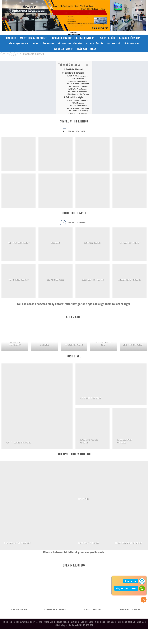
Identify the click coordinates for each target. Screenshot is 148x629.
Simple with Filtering (74, 72)
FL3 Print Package (80, 89)
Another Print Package (80, 94)
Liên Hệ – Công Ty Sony (43, 43)
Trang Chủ (11, 38)
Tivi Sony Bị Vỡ (113, 43)
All (64, 131)
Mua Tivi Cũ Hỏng (107, 38)
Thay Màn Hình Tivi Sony (61, 38)
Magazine (80, 78)
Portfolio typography (80, 76)
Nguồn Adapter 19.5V (86, 48)
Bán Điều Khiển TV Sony (129, 38)
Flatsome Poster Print (81, 83)
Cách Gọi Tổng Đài (94, 43)
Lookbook (80, 131)
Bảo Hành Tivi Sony (86, 38)
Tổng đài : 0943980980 (126, 588)
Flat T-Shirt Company (80, 86)
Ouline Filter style (74, 97)
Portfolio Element (74, 69)
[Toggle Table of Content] (86, 64)
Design (71, 131)
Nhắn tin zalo (130, 581)
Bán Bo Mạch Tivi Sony (19, 43)
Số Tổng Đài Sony (131, 43)
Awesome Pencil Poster (80, 91)
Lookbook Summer (80, 81)
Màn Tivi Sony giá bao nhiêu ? (33, 38)
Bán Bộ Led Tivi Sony (63, 48)
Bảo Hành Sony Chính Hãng (70, 43)
